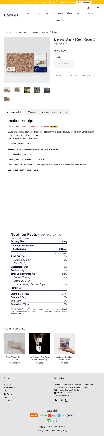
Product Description (14, 112)
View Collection (83, 2)
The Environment (47, 112)
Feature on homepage (21, 32)
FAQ (79, 13)
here (35, 138)
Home (27, 13)
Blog (5, 397)
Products (37, 13)
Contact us (8, 400)
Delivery (63, 112)
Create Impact (58, 13)
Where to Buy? (9, 388)
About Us (90, 13)
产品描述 (32, 112)
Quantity (57, 57)
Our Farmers (8, 394)
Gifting (69, 13)
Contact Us (60, 20)
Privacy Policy (62, 431)
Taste (46, 13)
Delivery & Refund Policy (46, 431)
